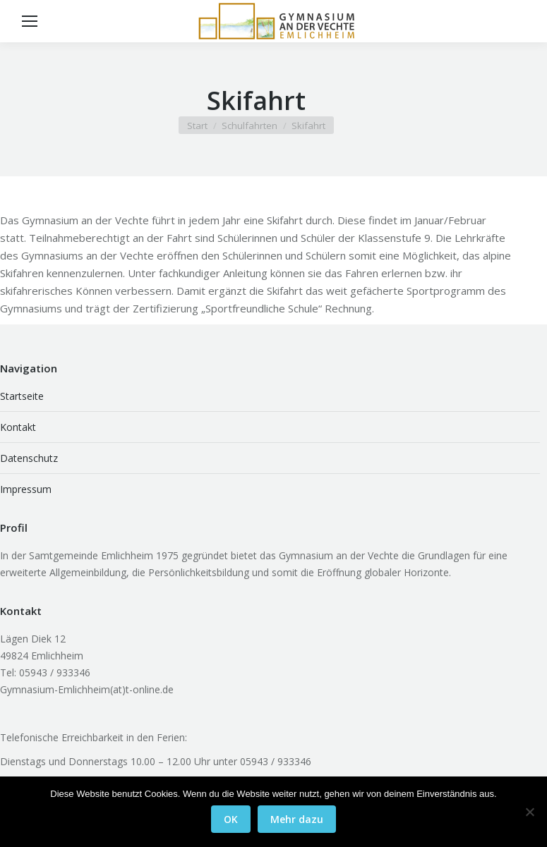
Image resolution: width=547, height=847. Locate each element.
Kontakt (18, 427)
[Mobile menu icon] (29, 21)
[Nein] (529, 812)
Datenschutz (29, 458)
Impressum (26, 489)
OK (231, 819)
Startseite (22, 396)
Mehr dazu (296, 819)
